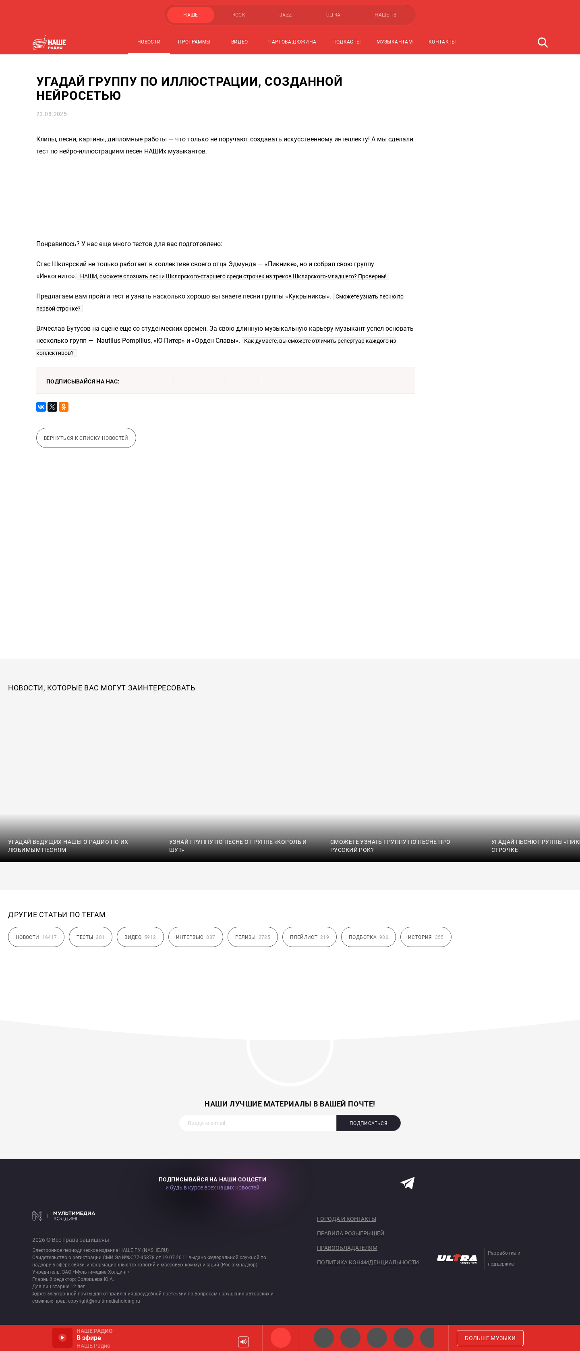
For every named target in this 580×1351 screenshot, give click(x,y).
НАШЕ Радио (281, 1338)
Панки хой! (430, 1338)
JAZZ (286, 15)
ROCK (238, 15)
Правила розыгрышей (350, 1233)
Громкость (243, 1342)
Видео (239, 42)
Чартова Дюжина (292, 42)
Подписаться (368, 1123)
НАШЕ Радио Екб (377, 1338)
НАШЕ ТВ (386, 15)
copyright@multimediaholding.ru (104, 1301)
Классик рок (404, 1338)
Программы (194, 42)
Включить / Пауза (62, 1338)
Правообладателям (347, 1248)
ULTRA (333, 15)
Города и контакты (346, 1219)
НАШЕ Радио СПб (350, 1338)
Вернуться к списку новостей (86, 438)
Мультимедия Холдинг (63, 1216)
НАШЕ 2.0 (324, 1338)
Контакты (442, 42)
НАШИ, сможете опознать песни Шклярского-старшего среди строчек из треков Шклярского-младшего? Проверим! (233, 276)
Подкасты (346, 42)
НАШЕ (190, 15)
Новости (149, 42)
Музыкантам (394, 42)
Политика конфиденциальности (368, 1262)
